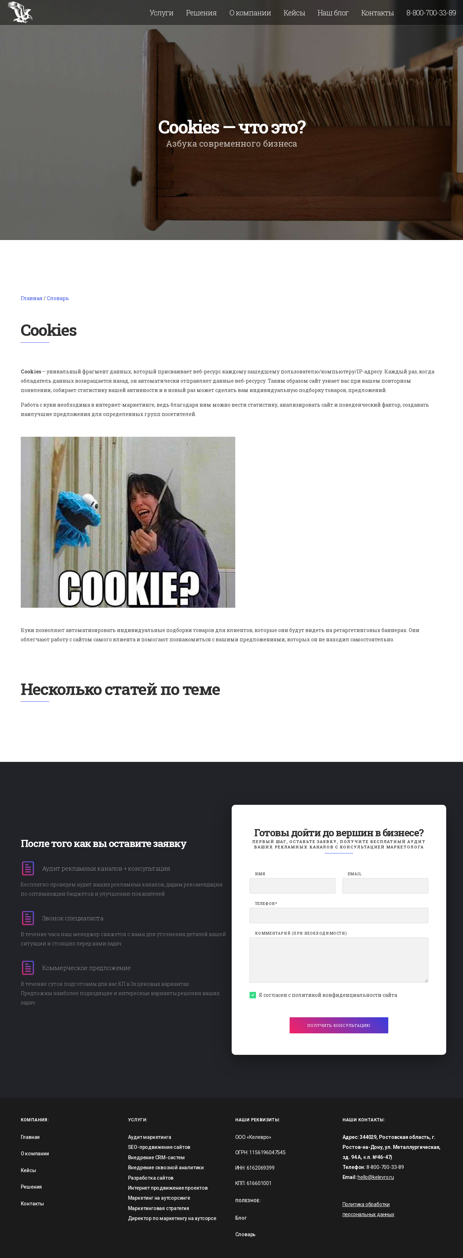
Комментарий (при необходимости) (301, 933)
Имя (260, 874)
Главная (32, 298)
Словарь (58, 298)
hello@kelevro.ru (376, 1177)
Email (355, 874)
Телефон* (266, 904)
